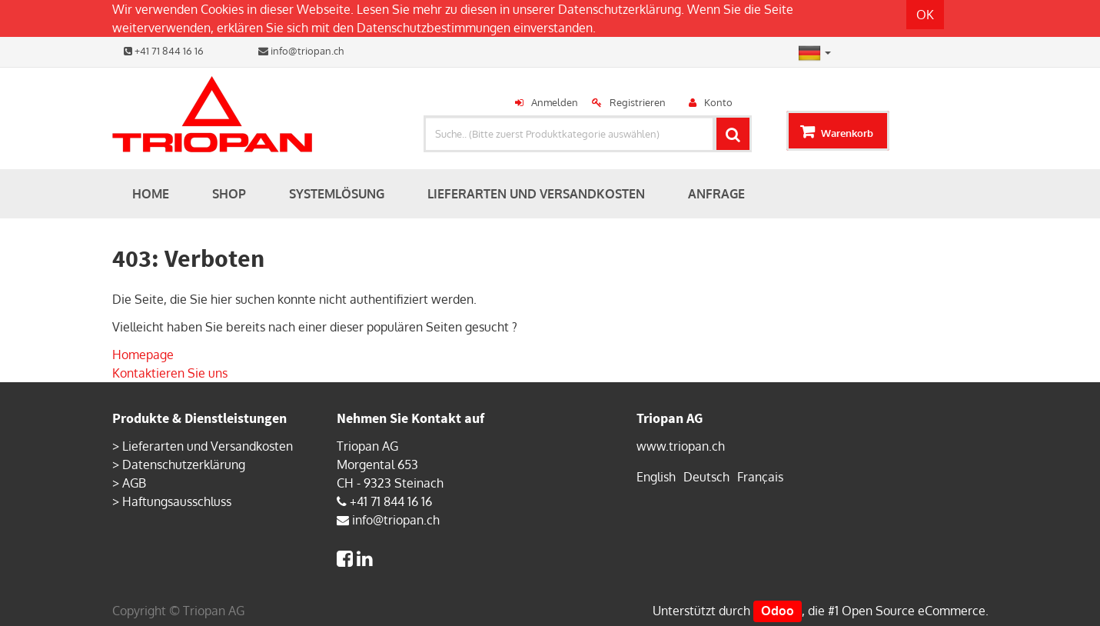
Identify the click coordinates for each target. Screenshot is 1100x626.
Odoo (777, 610)
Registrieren (638, 102)
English (656, 476)
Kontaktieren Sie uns (170, 373)
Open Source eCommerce (913, 610)
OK (925, 14)
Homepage (143, 354)
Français (760, 476)
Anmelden (554, 102)
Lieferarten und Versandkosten (207, 446)
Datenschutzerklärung (619, 9)
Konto (718, 102)
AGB (134, 483)
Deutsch (706, 476)
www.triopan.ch (680, 446)
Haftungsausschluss (176, 501)
